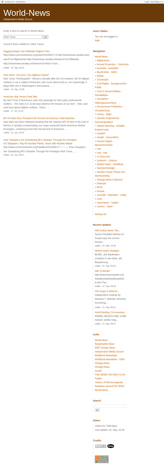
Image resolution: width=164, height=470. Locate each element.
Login (147, 2)
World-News (26, 13)
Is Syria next (103, 156)
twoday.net (9, 2)
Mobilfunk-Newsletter (106, 355)
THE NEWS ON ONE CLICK (110, 374)
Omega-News (102, 366)
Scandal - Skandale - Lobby (111, 195)
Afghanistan (103, 60)
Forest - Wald (104, 114)
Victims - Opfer (105, 206)
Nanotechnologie (106, 168)
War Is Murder (102, 271)
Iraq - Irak (102, 152)
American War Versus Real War (20, 96)
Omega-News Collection (110, 179)
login (97, 40)
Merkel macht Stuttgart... (108, 250)
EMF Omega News (105, 347)
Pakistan (101, 183)
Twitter (98, 378)
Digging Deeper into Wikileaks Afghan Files (26, 51)
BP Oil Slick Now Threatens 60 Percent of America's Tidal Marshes (39, 118)
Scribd (98, 370)
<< (161, 2)
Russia (100, 191)
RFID (100, 187)
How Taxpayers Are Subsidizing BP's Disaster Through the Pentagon (40, 139)
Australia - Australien (108, 68)
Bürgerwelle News (104, 344)
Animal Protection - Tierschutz (113, 64)
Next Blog (155, 2)
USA (99, 199)
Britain (100, 75)
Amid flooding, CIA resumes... (110, 312)
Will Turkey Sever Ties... (108, 230)
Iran (99, 148)
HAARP (101, 133)
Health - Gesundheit (107, 137)
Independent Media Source (109, 351)
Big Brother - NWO (107, 72)
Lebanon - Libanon (107, 160)
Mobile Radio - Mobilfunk (110, 164)
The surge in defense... (107, 291)
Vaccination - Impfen (108, 202)
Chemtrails (102, 79)
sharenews (20, 2)
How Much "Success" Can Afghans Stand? (26, 75)
